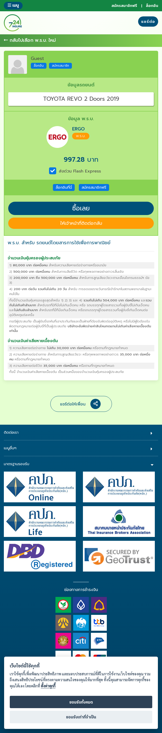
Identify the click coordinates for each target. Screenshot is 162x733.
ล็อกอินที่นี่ (64, 187)
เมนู (13, 5)
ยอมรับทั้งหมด (81, 702)
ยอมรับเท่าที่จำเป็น (81, 717)
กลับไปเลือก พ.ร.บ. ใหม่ (30, 40)
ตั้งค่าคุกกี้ (48, 686)
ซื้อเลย (81, 208)
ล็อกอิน (152, 5)
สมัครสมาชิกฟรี (124, 5)
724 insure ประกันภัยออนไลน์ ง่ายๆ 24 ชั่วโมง (13, 23)
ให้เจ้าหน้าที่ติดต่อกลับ (81, 223)
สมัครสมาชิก (60, 65)
